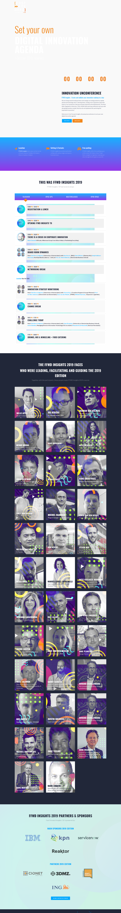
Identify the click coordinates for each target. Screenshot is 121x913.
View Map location (51, 906)
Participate (68, 121)
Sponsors (101, 6)
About (60, 6)
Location (22, 148)
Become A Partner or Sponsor (61, 874)
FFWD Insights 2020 (90, 6)
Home (55, 6)
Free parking (87, 148)
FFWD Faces (79, 6)
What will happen (69, 6)
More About (79, 121)
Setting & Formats (58, 148)
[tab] (60, 210)
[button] (60, 210)
